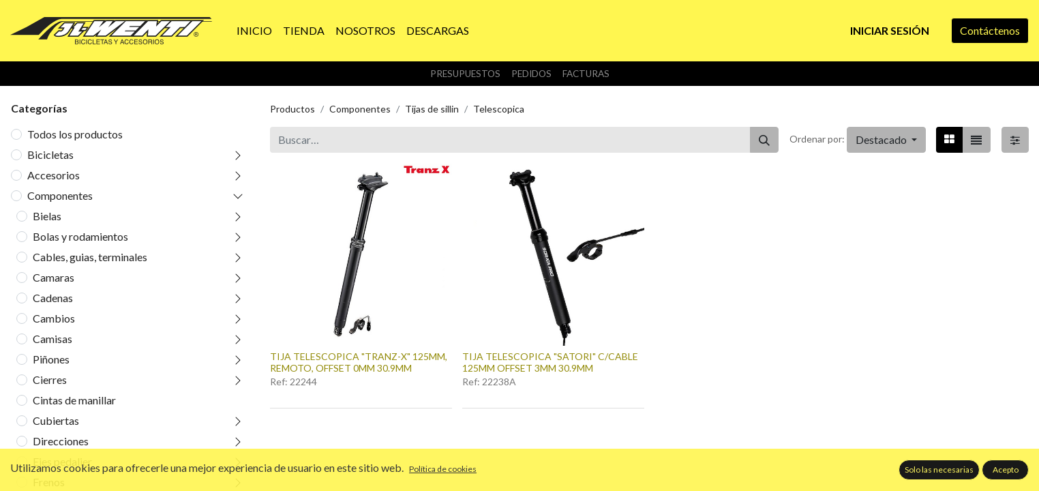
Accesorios (53, 174)
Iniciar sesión (889, 30)
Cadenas (53, 297)
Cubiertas (56, 420)
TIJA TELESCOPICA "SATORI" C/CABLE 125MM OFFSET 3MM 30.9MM (550, 362)
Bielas (47, 215)
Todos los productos (75, 134)
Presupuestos (465, 73)
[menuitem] (254, 30)
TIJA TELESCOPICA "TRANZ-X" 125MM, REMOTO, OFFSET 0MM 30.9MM (358, 362)
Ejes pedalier (62, 461)
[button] (886, 140)
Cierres (50, 379)
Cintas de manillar (74, 399)
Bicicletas (50, 154)
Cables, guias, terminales (90, 256)
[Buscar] (764, 140)
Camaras (53, 277)
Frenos (49, 481)
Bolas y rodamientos (80, 236)
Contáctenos (990, 30)
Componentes (60, 195)
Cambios (54, 318)
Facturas (585, 73)
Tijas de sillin (432, 109)
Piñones (51, 359)
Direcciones (61, 440)
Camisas (52, 338)
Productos (292, 109)
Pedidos (531, 73)
